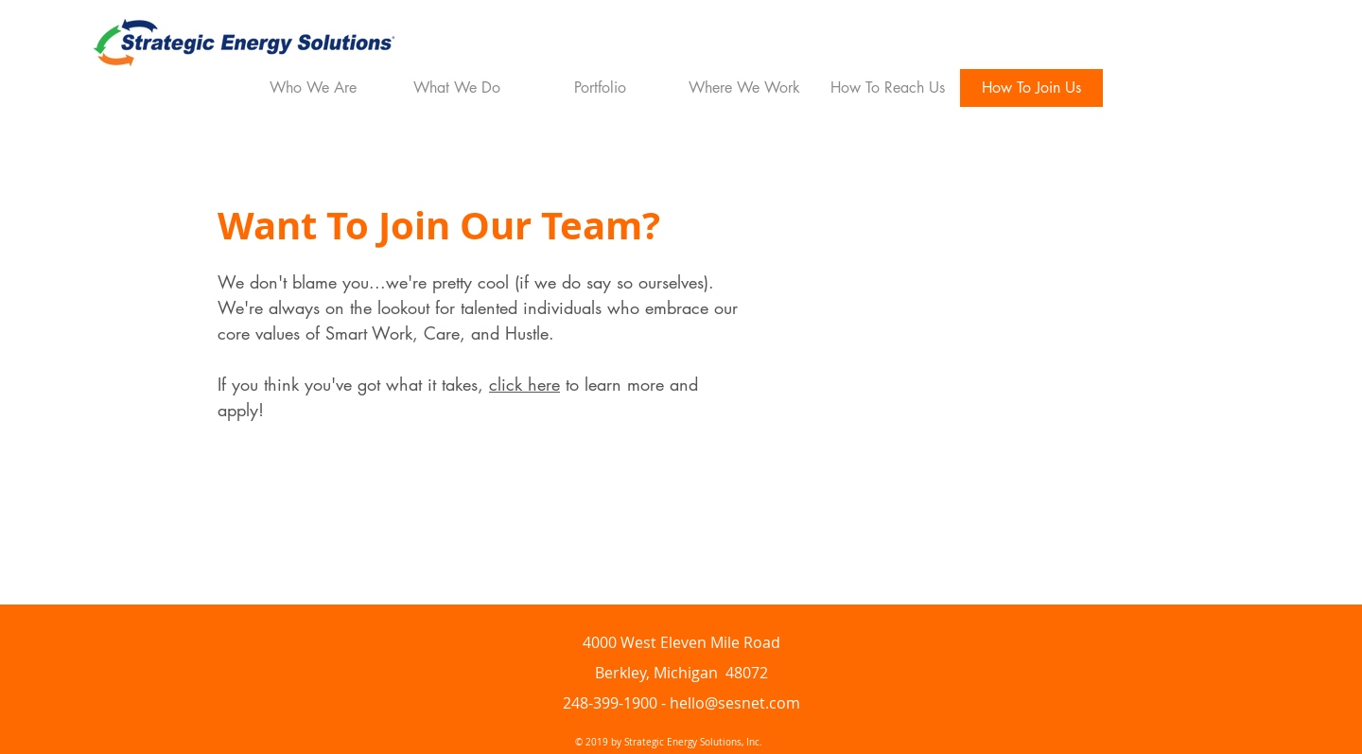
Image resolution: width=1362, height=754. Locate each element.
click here (524, 384)
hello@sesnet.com (735, 703)
